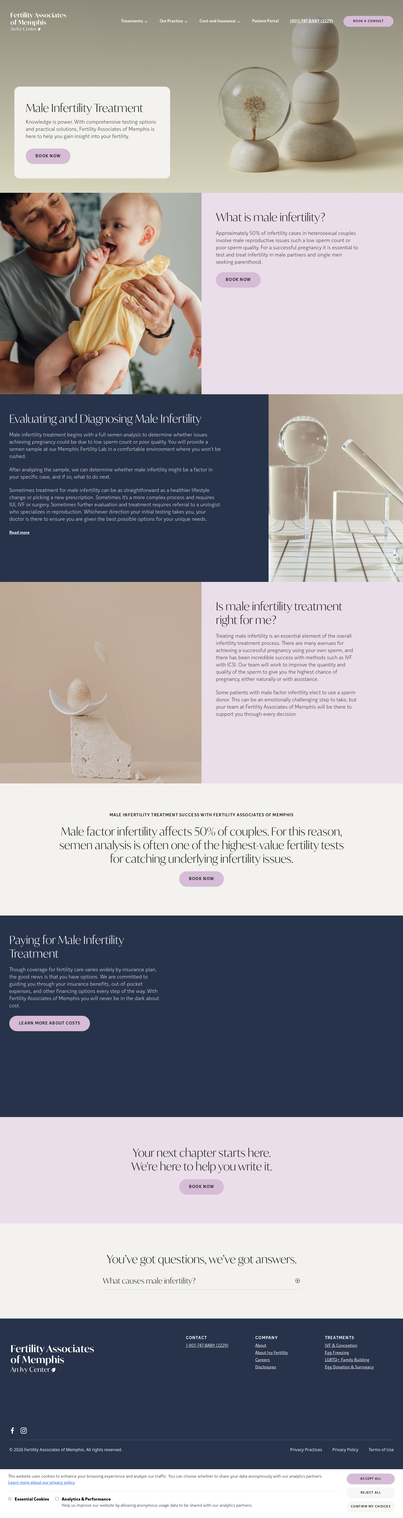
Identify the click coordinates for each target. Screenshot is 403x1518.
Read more (19, 533)
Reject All (371, 1492)
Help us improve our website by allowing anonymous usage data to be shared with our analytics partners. (157, 1502)
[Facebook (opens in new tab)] (12, 1431)
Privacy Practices (306, 1449)
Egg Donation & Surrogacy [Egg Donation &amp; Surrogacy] (349, 1367)
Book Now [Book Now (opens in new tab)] (48, 156)
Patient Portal (265, 21)
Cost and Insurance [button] (217, 21)
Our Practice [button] (171, 21)
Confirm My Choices (371, 1506)
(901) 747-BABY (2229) (311, 21)
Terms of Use (381, 1449)
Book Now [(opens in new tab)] (238, 280)
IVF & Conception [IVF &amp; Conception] (341, 1346)
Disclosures (265, 1367)
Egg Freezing (337, 1353)
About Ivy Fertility (271, 1353)
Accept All (370, 1478)
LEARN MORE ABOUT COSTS (49, 1023)
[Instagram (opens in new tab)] (24, 1431)
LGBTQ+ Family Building (347, 1360)
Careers (262, 1360)
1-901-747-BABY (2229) (207, 1346)
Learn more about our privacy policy (41, 1483)
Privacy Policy (345, 1449)
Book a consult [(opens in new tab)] (368, 21)
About (260, 1346)
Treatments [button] (132, 21)
